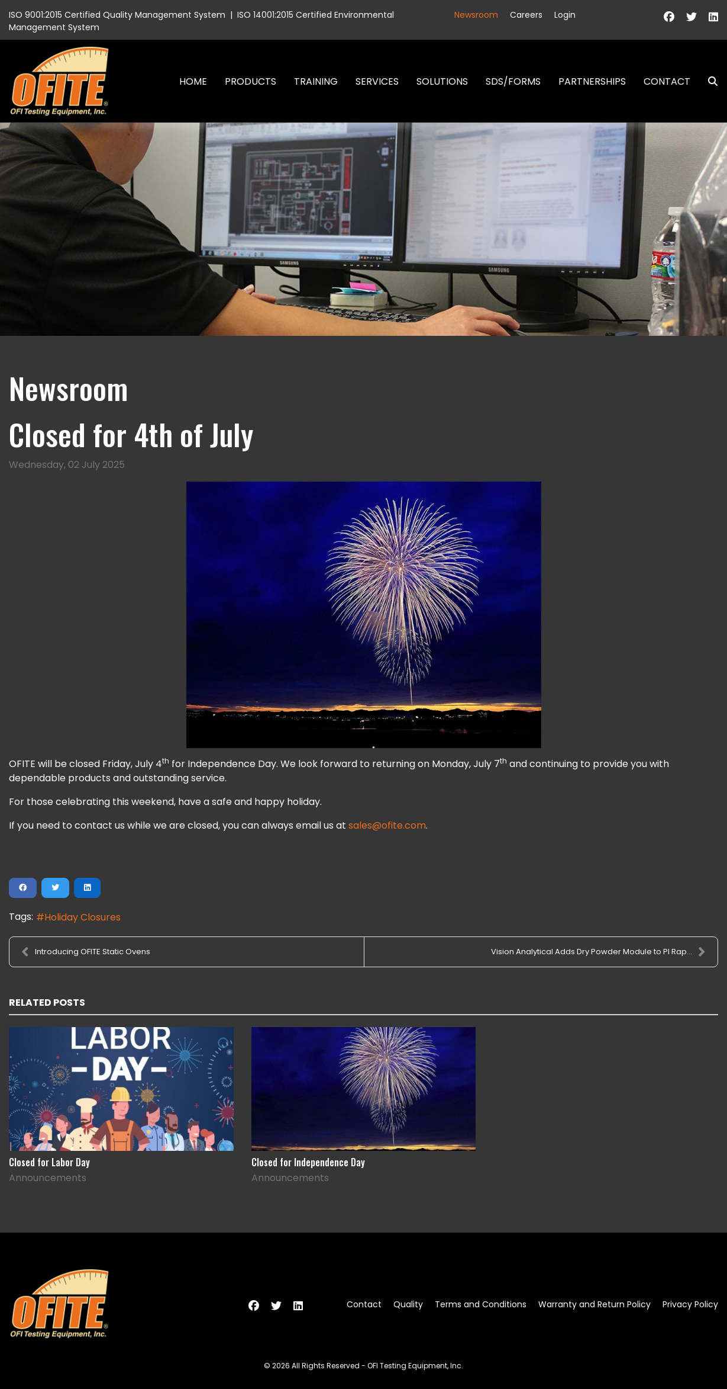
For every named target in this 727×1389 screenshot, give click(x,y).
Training (316, 81)
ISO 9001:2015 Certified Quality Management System (117, 15)
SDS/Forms (513, 81)
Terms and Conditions (480, 1304)
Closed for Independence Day (308, 1162)
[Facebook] (669, 16)
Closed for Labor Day (49, 1162)
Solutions (442, 81)
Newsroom (476, 15)
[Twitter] (691, 16)
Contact (667, 81)
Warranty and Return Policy (594, 1304)
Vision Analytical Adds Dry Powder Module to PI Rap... (598, 952)
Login (565, 15)
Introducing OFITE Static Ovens (85, 952)
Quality (408, 1304)
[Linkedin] (713, 16)
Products (250, 81)
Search (708, 81)
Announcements (47, 1178)
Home (193, 81)
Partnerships (592, 81)
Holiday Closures (82, 917)
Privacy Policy (690, 1304)
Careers (526, 15)
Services (377, 81)
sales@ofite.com (387, 825)
